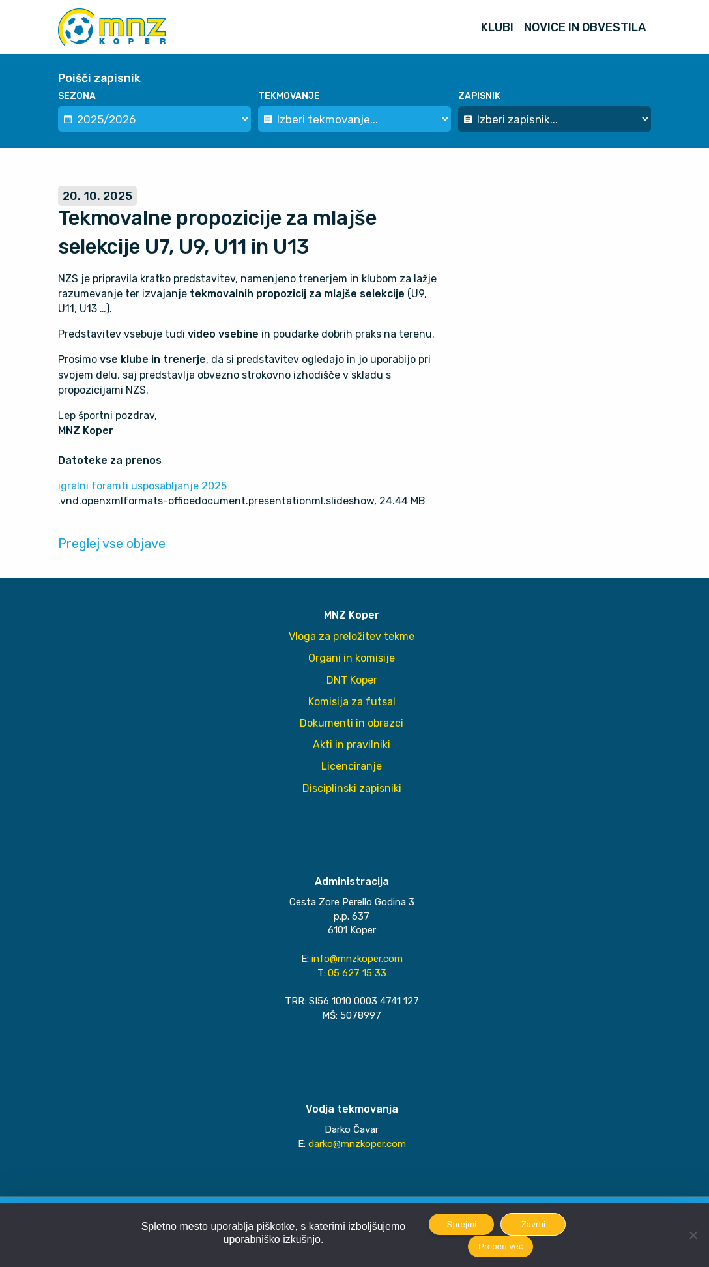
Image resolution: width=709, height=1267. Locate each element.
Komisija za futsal (352, 701)
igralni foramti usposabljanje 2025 (142, 486)
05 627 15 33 (357, 973)
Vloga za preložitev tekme (351, 636)
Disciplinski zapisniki (351, 788)
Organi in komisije (351, 658)
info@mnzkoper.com (357, 959)
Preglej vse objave (112, 543)
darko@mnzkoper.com (357, 1144)
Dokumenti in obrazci (351, 723)
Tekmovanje (289, 96)
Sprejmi (462, 1224)
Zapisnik (479, 96)
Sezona (77, 96)
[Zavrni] (692, 1235)
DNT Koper (351, 680)
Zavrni (533, 1224)
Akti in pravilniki (351, 744)
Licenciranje (351, 766)
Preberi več (500, 1246)
